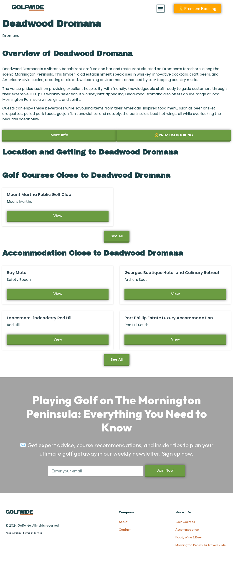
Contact (125, 529)
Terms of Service (32, 533)
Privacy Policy (13, 533)
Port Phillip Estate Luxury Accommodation (168, 318)
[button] (161, 9)
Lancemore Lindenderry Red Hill (40, 318)
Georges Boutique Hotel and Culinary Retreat (172, 272)
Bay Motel (17, 272)
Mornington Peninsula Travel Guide (200, 545)
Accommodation (187, 529)
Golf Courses (185, 522)
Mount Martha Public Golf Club (39, 194)
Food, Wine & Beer (188, 537)
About (123, 522)
